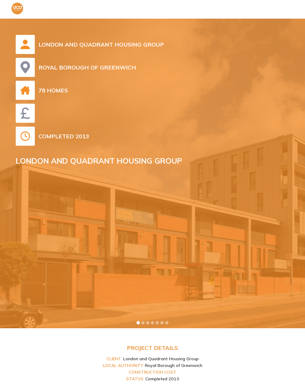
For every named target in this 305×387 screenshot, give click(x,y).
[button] (138, 322)
